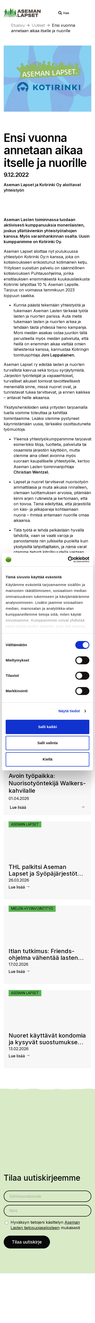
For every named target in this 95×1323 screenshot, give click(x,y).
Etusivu (18, 25)
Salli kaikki (47, 727)
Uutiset (38, 25)
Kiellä (47, 759)
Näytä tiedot (69, 711)
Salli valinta (47, 743)
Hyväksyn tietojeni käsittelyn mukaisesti (45, 1225)
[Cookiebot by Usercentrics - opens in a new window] (68, 559)
